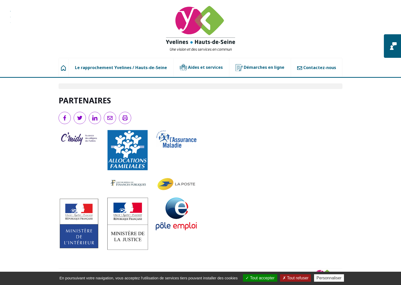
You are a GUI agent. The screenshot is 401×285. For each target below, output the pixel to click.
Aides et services (201, 67)
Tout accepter (260, 278)
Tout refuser (296, 278)
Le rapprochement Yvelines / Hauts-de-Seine (121, 67)
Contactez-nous (316, 67)
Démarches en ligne (260, 67)
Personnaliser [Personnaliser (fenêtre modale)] (329, 278)
